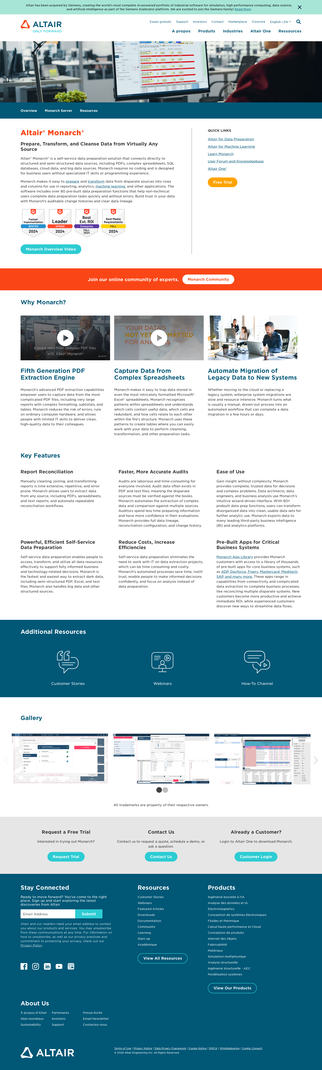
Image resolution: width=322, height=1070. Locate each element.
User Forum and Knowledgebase (236, 161)
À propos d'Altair (34, 1012)
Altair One (260, 31)
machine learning (110, 186)
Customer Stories (151, 897)
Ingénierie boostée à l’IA (226, 897)
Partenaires (60, 1012)
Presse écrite (92, 1012)
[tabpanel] (59, 758)
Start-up (144, 938)
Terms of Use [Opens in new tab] (122, 1048)
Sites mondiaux (32, 1018)
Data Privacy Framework (170, 1048)
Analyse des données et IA (228, 903)
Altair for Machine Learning (231, 146)
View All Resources (162, 958)
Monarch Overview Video (51, 249)
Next (316, 760)
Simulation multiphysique (227, 956)
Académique (147, 944)
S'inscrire (258, 21)
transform (96, 181)
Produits (206, 31)
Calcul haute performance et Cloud (234, 926)
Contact (218, 21)
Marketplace (237, 21)
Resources (89, 110)
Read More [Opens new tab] (243, 9)
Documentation (149, 920)
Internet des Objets (222, 938)
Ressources (289, 31)
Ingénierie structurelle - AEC (229, 968)
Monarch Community (208, 279)
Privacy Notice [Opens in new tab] (143, 1048)
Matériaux (215, 950)
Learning (144, 932)
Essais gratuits (160, 21)
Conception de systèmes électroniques (237, 915)
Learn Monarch (220, 154)
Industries (233, 31)
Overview (29, 110)
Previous (6, 760)
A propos (181, 31)
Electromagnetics (221, 909)
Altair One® (217, 168)
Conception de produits (226, 932)
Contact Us (161, 856)
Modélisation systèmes (225, 974)
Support (182, 21)
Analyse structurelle (223, 962)
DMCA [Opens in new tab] (213, 1048)
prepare (72, 181)
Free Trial (222, 182)
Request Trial (66, 856)
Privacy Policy (31, 945)
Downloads (146, 915)
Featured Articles (151, 909)
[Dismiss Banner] (299, 7)
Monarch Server (58, 110)
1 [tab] (158, 790)
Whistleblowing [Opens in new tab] (229, 1048)
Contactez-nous (95, 1024)
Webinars (145, 903)
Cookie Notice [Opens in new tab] (198, 1048)
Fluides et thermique (223, 920)
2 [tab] (164, 790)
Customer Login (256, 856)
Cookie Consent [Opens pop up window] (252, 1048)
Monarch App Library (234, 557)
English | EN (279, 21)
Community (146, 926)
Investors (200, 21)
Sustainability (31, 1024)
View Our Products (232, 988)
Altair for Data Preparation (231, 139)
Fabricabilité (217, 944)
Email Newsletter (96, 1018)
